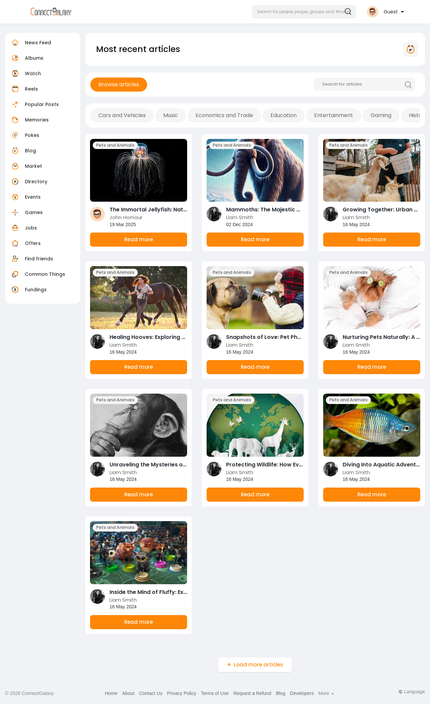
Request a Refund (252, 693)
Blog (23, 151)
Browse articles (118, 84)
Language (411, 691)
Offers (25, 243)
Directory (28, 182)
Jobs (23, 228)
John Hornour (126, 217)
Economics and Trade (224, 115)
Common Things (37, 274)
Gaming (381, 115)
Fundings (28, 290)
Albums (26, 58)
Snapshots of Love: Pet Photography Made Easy (292, 337)
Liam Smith (239, 217)
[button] (304, 11)
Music (170, 115)
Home (111, 693)
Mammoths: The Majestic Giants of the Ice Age (290, 209)
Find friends (31, 259)
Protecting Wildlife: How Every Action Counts (287, 464)
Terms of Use (214, 693)
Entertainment (333, 115)
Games (26, 212)
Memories (29, 120)
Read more (138, 239)
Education (283, 115)
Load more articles (258, 664)
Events (25, 197)
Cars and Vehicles (122, 115)
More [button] (326, 693)
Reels (24, 89)
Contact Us (150, 693)
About (128, 693)
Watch (25, 73)
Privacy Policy (181, 693)
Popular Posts (34, 104)
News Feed (30, 43)
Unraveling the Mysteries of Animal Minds (166, 464)
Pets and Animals (115, 145)
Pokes (24, 135)
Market (26, 166)
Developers (302, 693)
